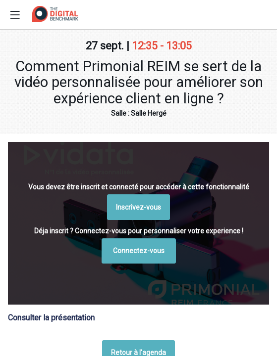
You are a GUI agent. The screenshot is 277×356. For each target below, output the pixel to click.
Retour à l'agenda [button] (138, 190)
